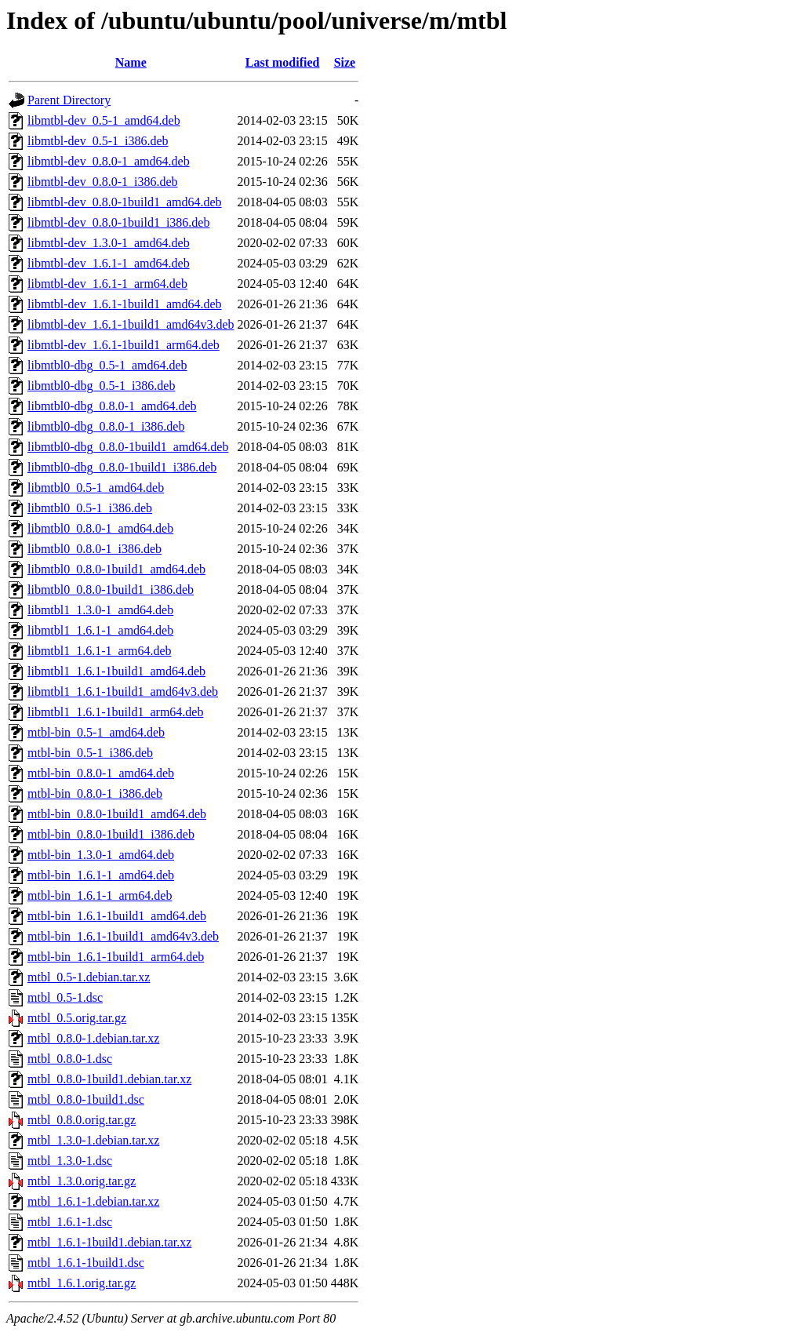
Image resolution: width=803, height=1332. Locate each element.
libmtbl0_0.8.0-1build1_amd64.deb (116, 569)
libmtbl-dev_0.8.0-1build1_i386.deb (118, 222)
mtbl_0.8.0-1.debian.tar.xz (93, 1038)
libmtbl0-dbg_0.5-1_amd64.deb (107, 365)
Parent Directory (69, 100)
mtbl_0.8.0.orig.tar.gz (81, 1119)
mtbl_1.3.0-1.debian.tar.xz (93, 1140)
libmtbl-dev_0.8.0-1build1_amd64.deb (124, 202)
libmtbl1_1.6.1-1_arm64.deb (99, 650)
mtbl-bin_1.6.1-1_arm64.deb (99, 895)
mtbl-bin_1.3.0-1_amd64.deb (100, 854)
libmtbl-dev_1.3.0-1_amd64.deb (108, 242)
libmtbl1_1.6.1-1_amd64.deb (100, 630)
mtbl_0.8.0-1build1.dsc (85, 1099)
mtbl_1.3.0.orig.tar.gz (81, 1181)
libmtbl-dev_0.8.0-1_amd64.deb (108, 161)
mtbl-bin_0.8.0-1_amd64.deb (100, 773)
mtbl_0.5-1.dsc (65, 997)
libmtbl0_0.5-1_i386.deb (89, 508)
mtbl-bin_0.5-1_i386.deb (90, 752)
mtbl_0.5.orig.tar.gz (76, 1017)
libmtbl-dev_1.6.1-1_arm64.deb (107, 283)
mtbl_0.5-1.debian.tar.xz (88, 977)
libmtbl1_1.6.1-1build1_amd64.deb (116, 671)
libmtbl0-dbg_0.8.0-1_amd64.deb (112, 406)
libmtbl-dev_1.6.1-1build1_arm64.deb (123, 344)
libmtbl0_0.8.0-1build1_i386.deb (110, 589)
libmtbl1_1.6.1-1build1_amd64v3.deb (122, 691)
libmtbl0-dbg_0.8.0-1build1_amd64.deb (127, 446)
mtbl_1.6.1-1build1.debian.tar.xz (109, 1242)
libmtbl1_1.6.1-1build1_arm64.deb (115, 712)
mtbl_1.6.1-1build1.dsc (85, 1262)
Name (131, 62)
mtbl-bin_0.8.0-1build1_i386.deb (110, 834)
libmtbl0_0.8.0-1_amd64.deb (100, 528)
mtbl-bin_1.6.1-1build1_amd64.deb (116, 916)
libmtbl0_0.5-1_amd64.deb (95, 487)
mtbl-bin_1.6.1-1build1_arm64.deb (115, 956)
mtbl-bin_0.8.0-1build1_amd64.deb (116, 814)
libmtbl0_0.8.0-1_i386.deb (94, 548)
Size (345, 62)
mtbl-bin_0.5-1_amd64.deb (96, 732)
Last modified (282, 62)
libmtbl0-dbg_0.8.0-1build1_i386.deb (121, 467)
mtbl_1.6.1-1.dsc (69, 1221)
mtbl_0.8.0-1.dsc (69, 1058)
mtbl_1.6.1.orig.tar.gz (81, 1283)
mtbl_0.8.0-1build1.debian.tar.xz (109, 1079)
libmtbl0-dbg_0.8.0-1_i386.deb (105, 426)
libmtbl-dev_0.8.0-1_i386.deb (102, 181)
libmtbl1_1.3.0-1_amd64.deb (100, 610)
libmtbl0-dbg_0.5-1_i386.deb (101, 385)
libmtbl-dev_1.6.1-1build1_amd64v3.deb (130, 324)
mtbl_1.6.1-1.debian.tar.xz (93, 1201)
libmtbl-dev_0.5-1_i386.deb (98, 140)
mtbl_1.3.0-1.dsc (69, 1160)
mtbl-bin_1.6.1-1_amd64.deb (100, 875)
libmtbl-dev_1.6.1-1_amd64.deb (108, 263)
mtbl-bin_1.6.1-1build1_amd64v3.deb (123, 936)
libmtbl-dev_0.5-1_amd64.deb (103, 120)
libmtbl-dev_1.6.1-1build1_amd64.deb (124, 304)
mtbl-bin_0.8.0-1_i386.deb (94, 793)
